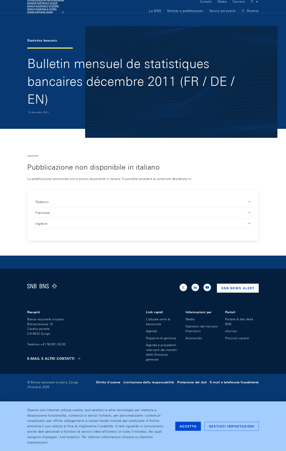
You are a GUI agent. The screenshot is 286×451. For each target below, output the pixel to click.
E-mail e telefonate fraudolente (234, 382)
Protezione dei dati (192, 382)
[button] (255, 9)
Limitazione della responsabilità (148, 382)
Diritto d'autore (108, 382)
